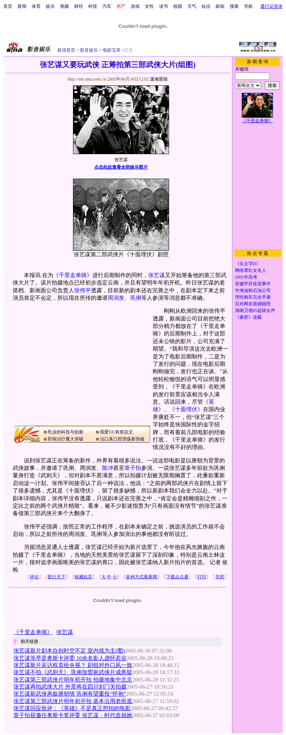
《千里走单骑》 (72, 275)
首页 (7, 6)
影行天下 (57, 576)
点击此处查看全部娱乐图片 (121, 167)
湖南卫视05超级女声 (255, 310)
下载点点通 (177, 576)
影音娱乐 (89, 50)
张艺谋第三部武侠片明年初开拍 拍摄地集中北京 (72, 680)
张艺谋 (156, 275)
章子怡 (132, 468)
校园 (177, 6)
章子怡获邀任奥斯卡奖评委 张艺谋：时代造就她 (72, 715)
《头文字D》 (248, 263)
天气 (191, 6)
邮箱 (220, 6)
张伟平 (82, 290)
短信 (205, 6)
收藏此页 (83, 576)
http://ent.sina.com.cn (87, 79)
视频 (64, 6)
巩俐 (135, 298)
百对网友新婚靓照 (253, 303)
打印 (201, 576)
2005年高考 (246, 277)
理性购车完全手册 (253, 297)
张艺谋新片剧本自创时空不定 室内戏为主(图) (69, 651)
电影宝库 (111, 50)
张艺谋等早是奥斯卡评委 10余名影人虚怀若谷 (70, 658)
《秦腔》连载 (248, 317)
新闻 (22, 6)
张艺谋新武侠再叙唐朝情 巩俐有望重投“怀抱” (69, 694)
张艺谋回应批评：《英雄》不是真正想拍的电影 (72, 708)
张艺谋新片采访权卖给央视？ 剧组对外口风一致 (72, 665)
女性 (149, 6)
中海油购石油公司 (253, 290)
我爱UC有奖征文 (116, 432)
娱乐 (50, 6)
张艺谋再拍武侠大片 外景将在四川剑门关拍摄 (70, 687)
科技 (92, 6)
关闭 (219, 576)
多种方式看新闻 (141, 576)
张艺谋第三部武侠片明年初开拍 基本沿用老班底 (72, 701)
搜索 (234, 6)
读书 (163, 6)
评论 (34, 576)
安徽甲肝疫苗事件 (253, 283)
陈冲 (107, 468)
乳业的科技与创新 (65, 432)
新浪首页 (66, 50)
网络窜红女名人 (250, 270)
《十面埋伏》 (186, 409)
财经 (78, 6)
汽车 (106, 6)
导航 (248, 6)
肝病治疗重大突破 (65, 439)
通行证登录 (271, 6)
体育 (36, 6)
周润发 (116, 298)
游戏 (135, 6)
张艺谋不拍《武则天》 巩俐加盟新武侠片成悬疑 (72, 672)
